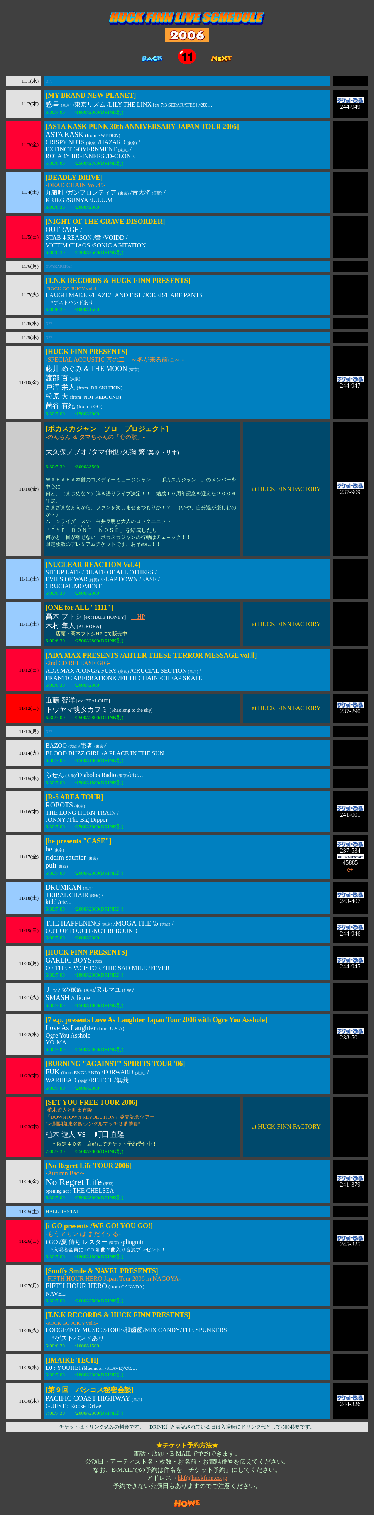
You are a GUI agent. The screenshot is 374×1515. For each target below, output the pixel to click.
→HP (138, 616)
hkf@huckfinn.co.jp (202, 1477)
